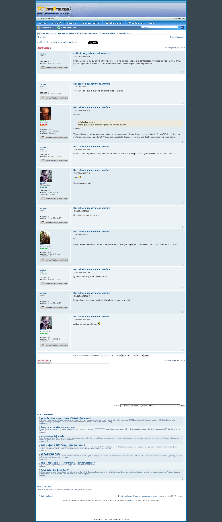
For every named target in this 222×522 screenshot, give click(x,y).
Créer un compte (68, 27)
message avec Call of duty (52, 436)
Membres (181, 37)
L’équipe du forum (125, 496)
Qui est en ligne (44, 487)
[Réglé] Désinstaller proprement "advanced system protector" (68, 463)
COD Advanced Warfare (51, 454)
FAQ (173, 37)
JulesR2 (43, 183)
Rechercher (44, 37)
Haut (182, 72)
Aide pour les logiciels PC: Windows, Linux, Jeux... (78, 33)
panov (42, 244)
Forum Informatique (48, 33)
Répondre (44, 48)
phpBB (129, 500)
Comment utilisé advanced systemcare (58, 427)
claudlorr (43, 54)
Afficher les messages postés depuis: (93, 355)
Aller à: (116, 406)
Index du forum (47, 496)
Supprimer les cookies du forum (145, 496)
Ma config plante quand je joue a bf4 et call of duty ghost (65, 418)
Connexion (46, 27)
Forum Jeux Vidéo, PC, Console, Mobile (116, 33)
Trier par (122, 355)
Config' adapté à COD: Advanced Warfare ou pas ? (63, 445)
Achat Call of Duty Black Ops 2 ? (55, 470)
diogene (43, 120)
